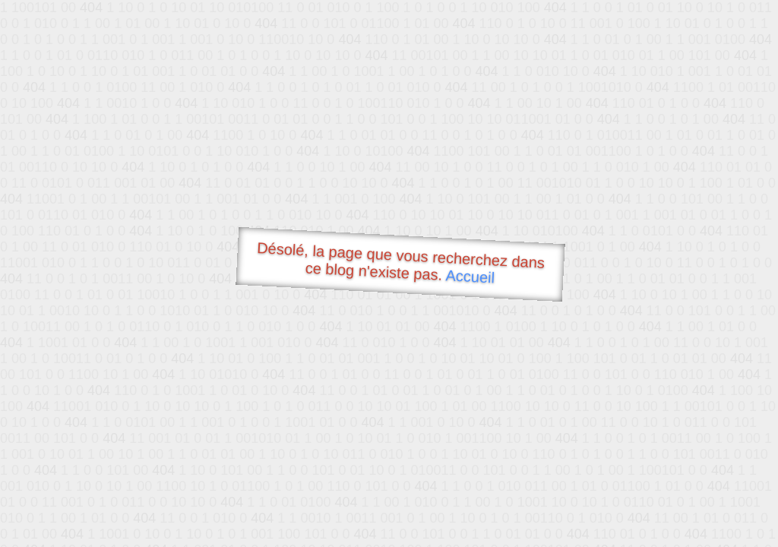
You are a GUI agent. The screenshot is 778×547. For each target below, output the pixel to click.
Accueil (470, 276)
